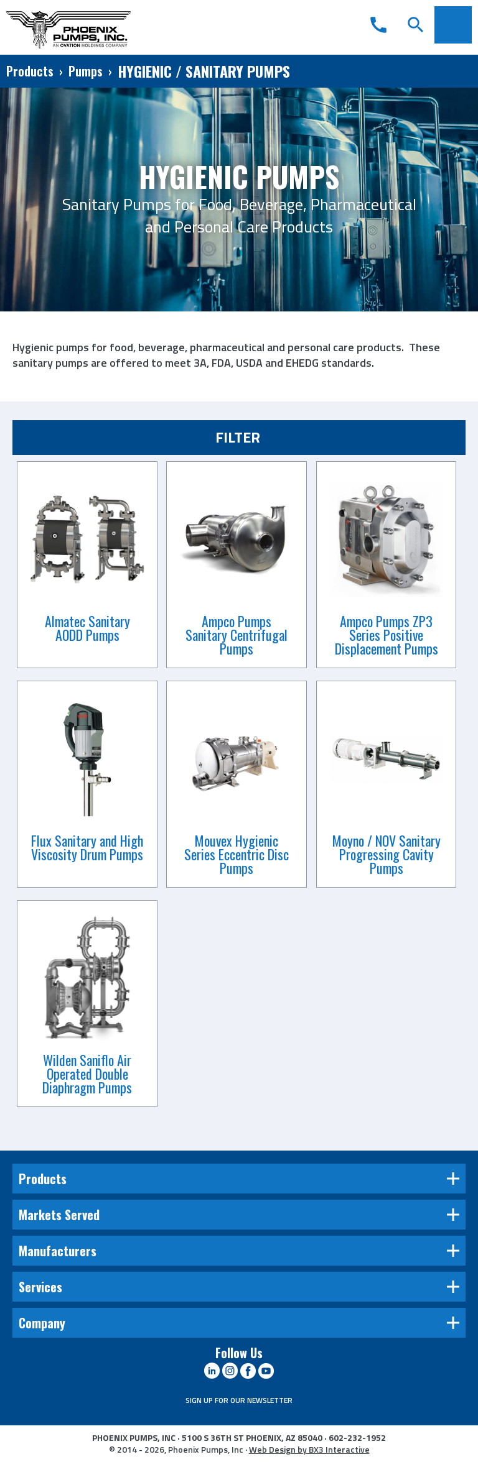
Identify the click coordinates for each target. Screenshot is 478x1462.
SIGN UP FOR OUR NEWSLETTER (239, 1400)
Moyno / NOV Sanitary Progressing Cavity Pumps (386, 854)
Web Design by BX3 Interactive (309, 1449)
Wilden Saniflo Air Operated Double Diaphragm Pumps (87, 1073)
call (378, 24)
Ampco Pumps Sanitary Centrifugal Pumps (236, 634)
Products (30, 71)
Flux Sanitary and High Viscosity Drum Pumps (87, 847)
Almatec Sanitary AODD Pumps (87, 627)
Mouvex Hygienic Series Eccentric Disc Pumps (236, 854)
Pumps (85, 71)
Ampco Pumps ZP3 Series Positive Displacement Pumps (386, 634)
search (415, 24)
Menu (453, 25)
